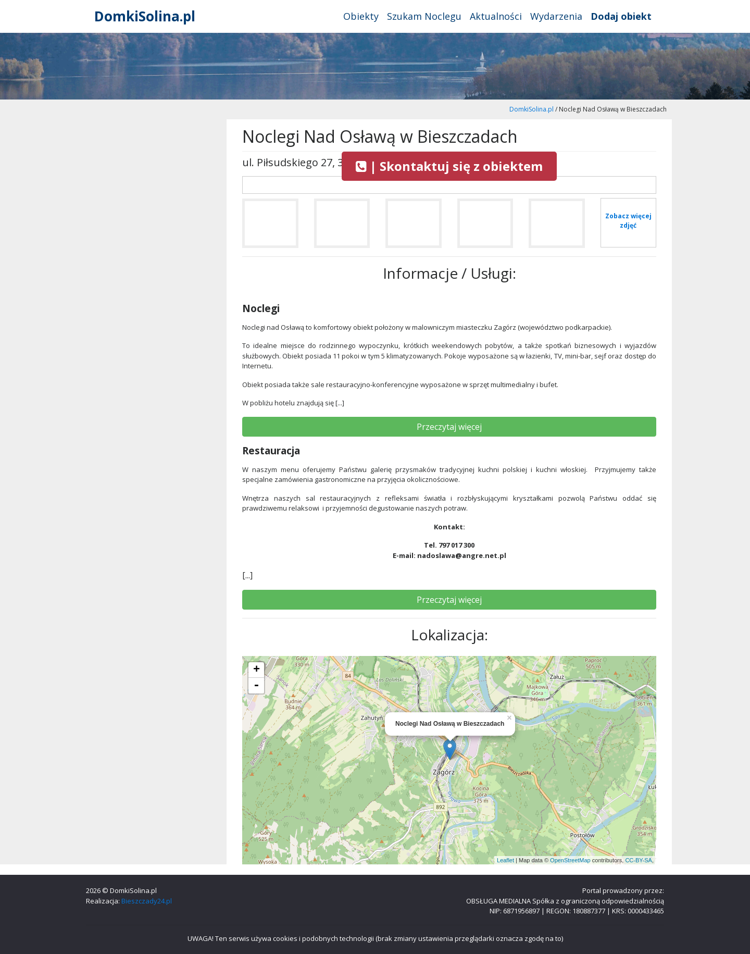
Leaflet (505, 860)
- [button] (256, 685)
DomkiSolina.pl (144, 16)
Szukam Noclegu (424, 16)
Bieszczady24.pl (146, 901)
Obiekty (361, 16)
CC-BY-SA (638, 860)
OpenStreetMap (570, 860)
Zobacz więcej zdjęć (628, 221)
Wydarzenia (556, 16)
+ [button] (256, 670)
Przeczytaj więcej (449, 426)
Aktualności (496, 16)
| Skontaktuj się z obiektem (449, 166)
